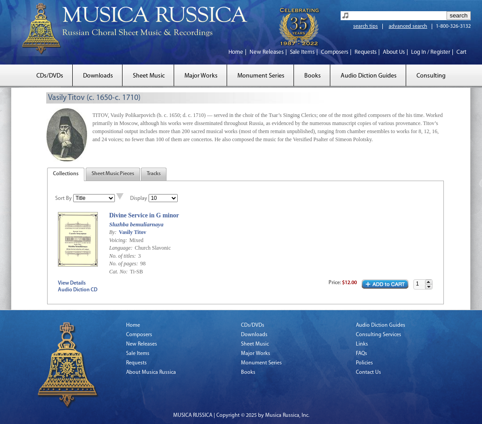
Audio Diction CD (77, 290)
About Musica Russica (151, 372)
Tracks (154, 174)
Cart (461, 52)
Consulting (431, 76)
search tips (365, 26)
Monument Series (261, 76)
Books (312, 76)
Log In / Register (430, 52)
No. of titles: (123, 256)
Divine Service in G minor (144, 215)
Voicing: (118, 240)
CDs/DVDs (49, 76)
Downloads (98, 76)
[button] (428, 282)
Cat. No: (119, 271)
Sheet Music (149, 76)
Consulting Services (378, 334)
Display (138, 198)
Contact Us (368, 372)
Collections (66, 174)
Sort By (63, 198)
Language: (121, 248)
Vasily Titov (132, 232)
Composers (334, 52)
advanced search (408, 26)
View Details (72, 283)
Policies (364, 363)
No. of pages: (124, 263)
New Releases (267, 52)
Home (235, 52)
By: (113, 232)
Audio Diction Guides (369, 76)
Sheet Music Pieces (113, 174)
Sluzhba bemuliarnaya (136, 224)
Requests (366, 52)
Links (362, 344)
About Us (394, 52)
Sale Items (302, 52)
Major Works (201, 76)
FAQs (361, 353)
